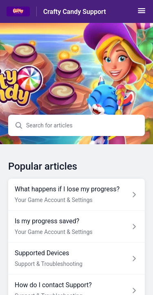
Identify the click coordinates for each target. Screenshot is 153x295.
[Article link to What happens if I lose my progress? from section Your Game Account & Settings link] (76, 195)
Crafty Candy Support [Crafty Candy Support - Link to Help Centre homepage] (74, 12)
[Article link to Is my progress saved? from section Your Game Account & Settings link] (76, 227)
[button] (141, 13)
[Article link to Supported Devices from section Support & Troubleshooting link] (76, 259)
